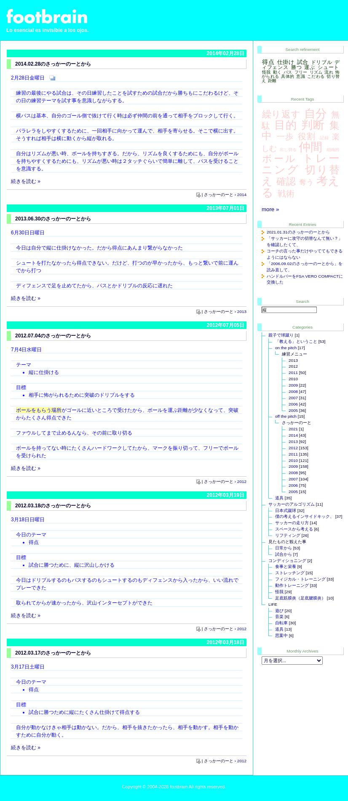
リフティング (287, 535)
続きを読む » (25, 181)
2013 (241, 311)
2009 (293, 385)
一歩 (285, 136)
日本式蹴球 (285, 510)
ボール (279, 158)
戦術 (286, 193)
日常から (283, 548)
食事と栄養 (285, 566)
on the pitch (286, 347)
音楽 (279, 616)
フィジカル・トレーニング (300, 579)
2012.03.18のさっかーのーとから (53, 506)
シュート (328, 67)
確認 (286, 181)
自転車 (281, 623)
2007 (293, 397)
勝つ (296, 67)
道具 (279, 498)
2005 (293, 410)
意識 (300, 76)
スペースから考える (294, 529)
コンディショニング (287, 560)
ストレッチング (290, 572)
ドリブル (321, 62)
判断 (313, 125)
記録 (324, 137)
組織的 (333, 149)
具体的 (287, 76)
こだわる (315, 76)
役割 (307, 136)
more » (270, 209)
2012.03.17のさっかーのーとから (53, 653)
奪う (306, 182)
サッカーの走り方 (292, 522)
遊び (279, 610)
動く (277, 72)
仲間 (310, 147)
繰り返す (281, 114)
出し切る (288, 149)
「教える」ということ (296, 341)
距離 (272, 80)
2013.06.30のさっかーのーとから (53, 219)
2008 (293, 391)
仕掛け (285, 62)
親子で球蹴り (281, 335)
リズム (316, 72)
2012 (241, 481)
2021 (293, 429)
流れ (328, 72)
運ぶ (309, 67)
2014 (241, 194)
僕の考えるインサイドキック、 (304, 516)
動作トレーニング (292, 585)
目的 (285, 125)
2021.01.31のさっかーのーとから (298, 232)
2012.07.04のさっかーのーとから (53, 336)
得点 (268, 61)
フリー (301, 72)
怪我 (266, 72)
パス (288, 72)
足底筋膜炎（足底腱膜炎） (300, 598)
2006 (293, 404)
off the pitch (286, 416)
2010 (293, 460)
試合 (302, 62)
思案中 (281, 635)
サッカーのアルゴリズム (291, 504)
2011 (293, 372)
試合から (283, 554)
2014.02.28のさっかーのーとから (53, 64)
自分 (315, 113)
